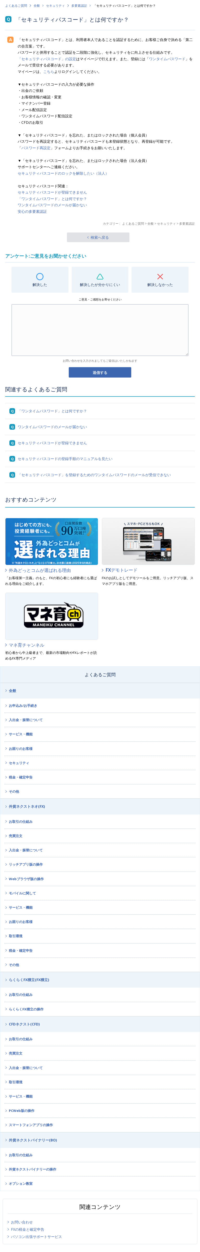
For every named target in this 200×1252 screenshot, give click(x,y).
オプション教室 (21, 1183)
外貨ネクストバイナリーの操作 (32, 1169)
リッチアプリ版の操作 (26, 864)
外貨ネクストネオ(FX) (27, 806)
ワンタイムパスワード (167, 58)
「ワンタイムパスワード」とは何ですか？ (52, 198)
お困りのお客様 (21, 748)
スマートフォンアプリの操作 (31, 1125)
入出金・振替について (26, 719)
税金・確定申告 (21, 777)
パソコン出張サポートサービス (36, 1236)
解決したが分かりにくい (100, 284)
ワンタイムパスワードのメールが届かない (52, 204)
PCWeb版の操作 (21, 1110)
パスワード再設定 (36, 147)
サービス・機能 (21, 734)
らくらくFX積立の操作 (26, 1009)
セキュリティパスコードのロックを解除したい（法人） (63, 173)
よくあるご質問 (16, 5)
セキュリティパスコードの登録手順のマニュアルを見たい (65, 458)
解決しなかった (160, 284)
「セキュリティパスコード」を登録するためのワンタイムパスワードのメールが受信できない (94, 474)
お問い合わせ (22, 1222)
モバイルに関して (22, 893)
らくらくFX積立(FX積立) (29, 979)
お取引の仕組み (21, 821)
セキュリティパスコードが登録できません (52, 192)
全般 (37, 5)
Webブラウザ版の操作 (26, 879)
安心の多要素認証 (32, 211)
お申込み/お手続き (23, 705)
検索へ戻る (100, 237)
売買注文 (15, 835)
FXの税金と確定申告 (27, 1229)
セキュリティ (55, 5)
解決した (40, 284)
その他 (14, 791)
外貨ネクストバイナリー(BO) (33, 1140)
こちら (48, 71)
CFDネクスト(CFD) (24, 1024)
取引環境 (15, 936)
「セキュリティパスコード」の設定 (47, 58)
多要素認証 (79, 5)
